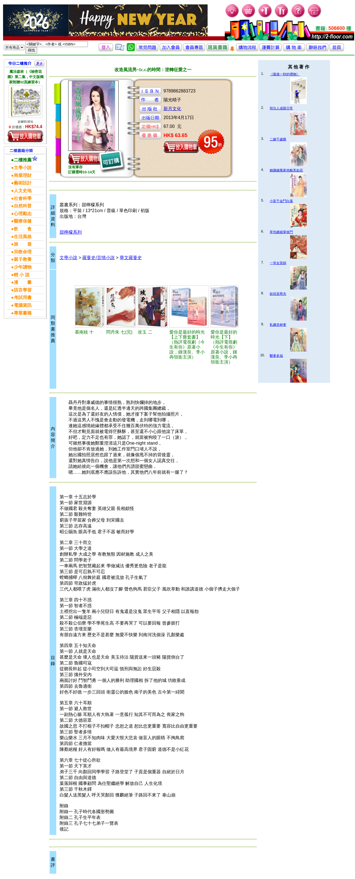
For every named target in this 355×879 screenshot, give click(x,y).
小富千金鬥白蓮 (281, 201)
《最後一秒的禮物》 (285, 74)
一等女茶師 (278, 263)
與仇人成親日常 (281, 108)
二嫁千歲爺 (278, 139)
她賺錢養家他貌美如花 (286, 170)
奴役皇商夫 (278, 294)
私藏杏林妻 (278, 325)
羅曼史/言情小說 (98, 257)
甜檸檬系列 (71, 232)
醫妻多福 (276, 356)
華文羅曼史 (131, 257)
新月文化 (172, 108)
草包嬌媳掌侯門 (281, 232)
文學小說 (68, 257)
